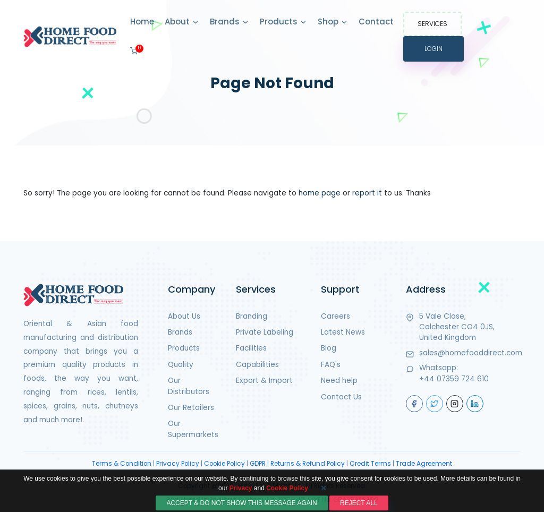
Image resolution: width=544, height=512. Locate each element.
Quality (180, 365)
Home (142, 21)
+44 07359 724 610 (454, 379)
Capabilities (257, 365)
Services (432, 23)
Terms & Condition (121, 463)
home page (320, 193)
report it (367, 193)
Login (433, 48)
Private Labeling (264, 332)
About (182, 22)
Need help (339, 381)
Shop (333, 22)
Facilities (251, 348)
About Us (184, 316)
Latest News (343, 332)
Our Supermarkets (193, 429)
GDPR (258, 463)
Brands (229, 22)
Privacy (241, 505)
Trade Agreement (424, 463)
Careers (335, 316)
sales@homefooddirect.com (470, 353)
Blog (328, 348)
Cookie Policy (224, 463)
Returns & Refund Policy (307, 463)
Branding (251, 316)
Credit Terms (370, 463)
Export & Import (264, 381)
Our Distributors (188, 386)
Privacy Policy (177, 463)
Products (283, 22)
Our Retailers (191, 408)
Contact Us (341, 397)
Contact (376, 21)
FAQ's (331, 365)
